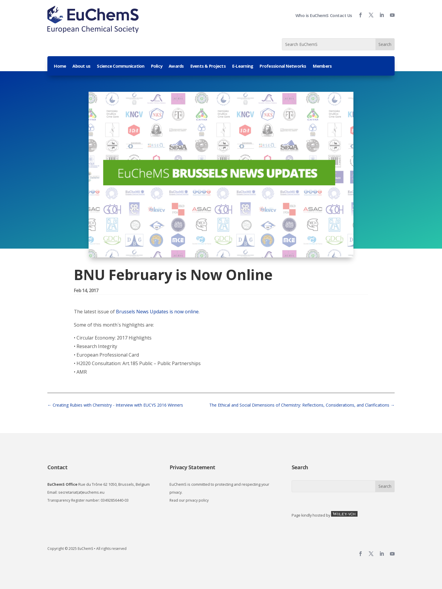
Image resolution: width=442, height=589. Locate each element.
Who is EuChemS (312, 15)
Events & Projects (208, 66)
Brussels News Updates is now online (157, 311)
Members (322, 66)
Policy (156, 66)
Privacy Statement (192, 467)
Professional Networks (283, 66)
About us (81, 66)
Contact (57, 467)
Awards (176, 66)
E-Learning (242, 66)
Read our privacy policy (189, 500)
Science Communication (120, 66)
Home (60, 66)
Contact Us (341, 15)
